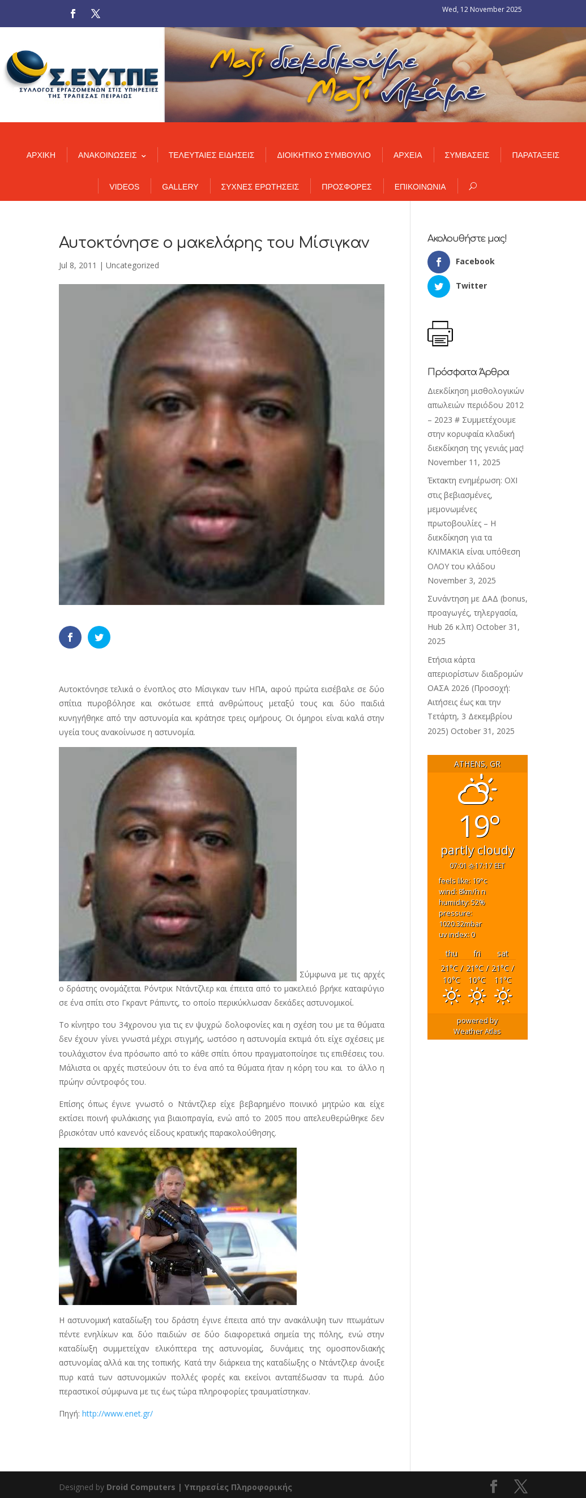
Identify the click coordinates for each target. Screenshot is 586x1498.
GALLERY (180, 186)
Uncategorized (132, 265)
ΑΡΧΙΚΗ (41, 155)
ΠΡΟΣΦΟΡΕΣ (346, 186)
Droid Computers (141, 1487)
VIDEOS (124, 186)
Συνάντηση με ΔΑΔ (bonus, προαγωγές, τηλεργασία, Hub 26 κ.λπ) (477, 612)
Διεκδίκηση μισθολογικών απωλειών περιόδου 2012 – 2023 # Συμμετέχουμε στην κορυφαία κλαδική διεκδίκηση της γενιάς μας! (475, 419)
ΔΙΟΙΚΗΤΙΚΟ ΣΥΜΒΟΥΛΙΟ (323, 155)
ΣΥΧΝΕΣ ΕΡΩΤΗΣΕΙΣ (260, 186)
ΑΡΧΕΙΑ (407, 155)
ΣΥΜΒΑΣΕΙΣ (467, 155)
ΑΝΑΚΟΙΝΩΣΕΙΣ (107, 155)
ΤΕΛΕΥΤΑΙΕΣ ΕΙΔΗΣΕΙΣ (212, 155)
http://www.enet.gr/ (117, 1413)
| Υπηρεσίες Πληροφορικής (235, 1487)
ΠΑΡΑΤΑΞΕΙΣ (535, 155)
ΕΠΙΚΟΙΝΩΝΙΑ (420, 186)
